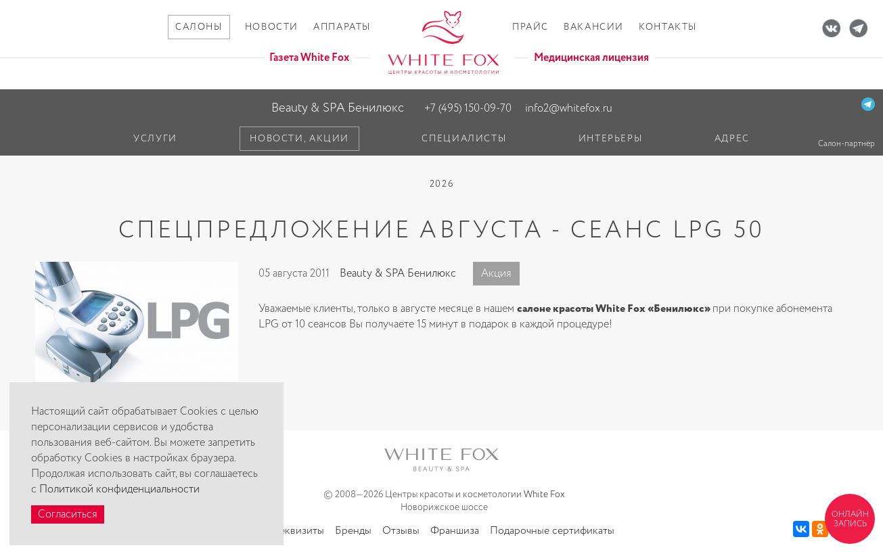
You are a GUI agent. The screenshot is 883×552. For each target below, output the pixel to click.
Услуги (155, 138)
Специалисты (464, 138)
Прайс (530, 27)
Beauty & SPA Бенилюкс (337, 108)
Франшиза (454, 530)
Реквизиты (299, 530)
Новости (271, 27)
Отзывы (401, 530)
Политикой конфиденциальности (119, 489)
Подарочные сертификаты (552, 530)
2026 (442, 184)
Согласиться (67, 514)
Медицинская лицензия (591, 58)
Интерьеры (611, 138)
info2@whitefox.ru (568, 108)
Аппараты (342, 27)
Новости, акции (299, 138)
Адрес (732, 138)
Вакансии (594, 27)
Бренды (353, 530)
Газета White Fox (309, 58)
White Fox (544, 494)
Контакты (668, 27)
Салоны (199, 27)
